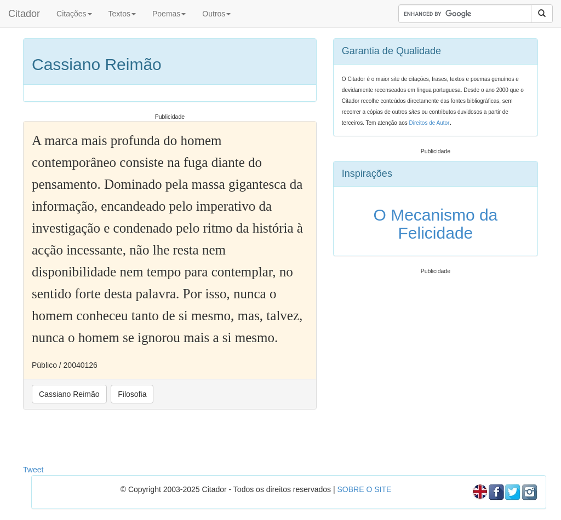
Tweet (33, 469)
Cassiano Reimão (69, 394)
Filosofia (132, 394)
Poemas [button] (169, 13)
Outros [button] (216, 13)
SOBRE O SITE (364, 489)
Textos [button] (122, 13)
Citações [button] (73, 13)
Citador (24, 13)
